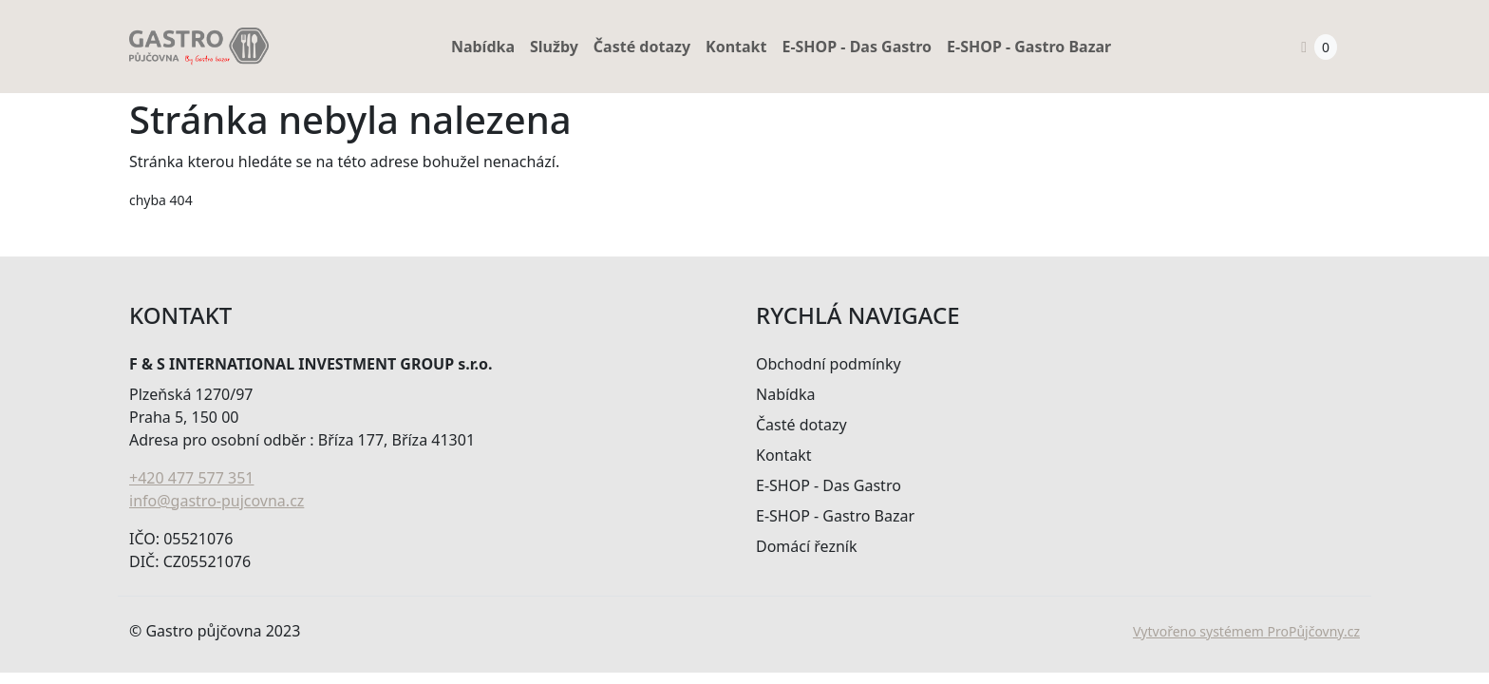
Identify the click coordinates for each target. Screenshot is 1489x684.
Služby (554, 46)
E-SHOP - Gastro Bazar (1029, 46)
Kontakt (736, 46)
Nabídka (483, 46)
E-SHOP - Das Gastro (857, 46)
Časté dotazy (642, 46)
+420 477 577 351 (191, 477)
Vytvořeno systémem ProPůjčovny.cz (1246, 631)
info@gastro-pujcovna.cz (216, 500)
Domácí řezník (807, 546)
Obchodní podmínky (828, 363)
